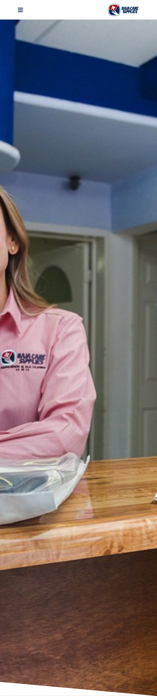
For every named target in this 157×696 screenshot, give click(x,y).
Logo (123, 10)
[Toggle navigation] (21, 10)
